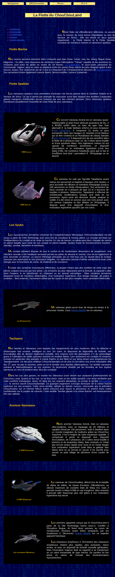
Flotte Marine (15, 29)
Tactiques (13, 37)
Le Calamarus (72, 64)
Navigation (13, 3)
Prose (60, 3)
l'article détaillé (78, 310)
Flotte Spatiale (15, 32)
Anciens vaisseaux (17, 40)
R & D (84, 3)
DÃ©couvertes (36, 3)
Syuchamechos (16, 35)
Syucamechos (103, 69)
